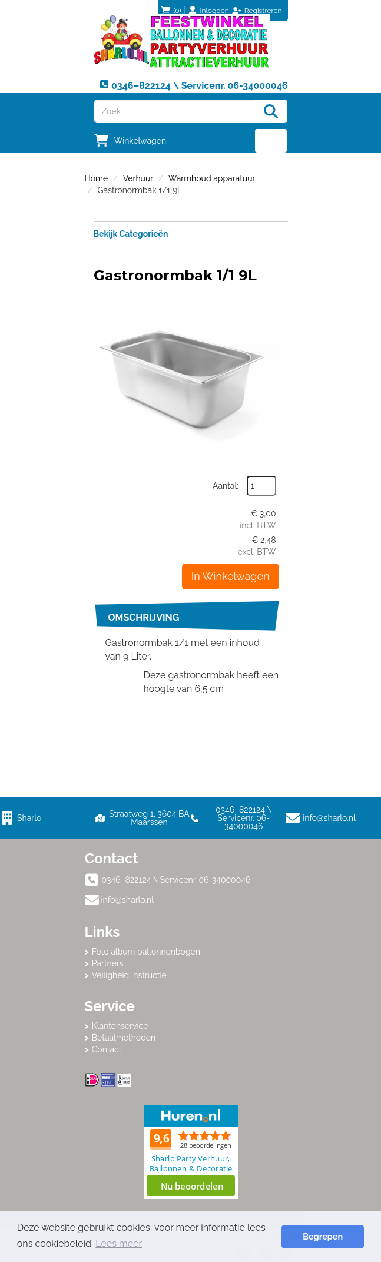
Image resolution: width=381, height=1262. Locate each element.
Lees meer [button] (118, 1243)
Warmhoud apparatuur (212, 178)
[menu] (271, 141)
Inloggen (214, 10)
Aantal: (225, 486)
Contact (107, 1049)
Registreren (263, 10)
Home (96, 178)
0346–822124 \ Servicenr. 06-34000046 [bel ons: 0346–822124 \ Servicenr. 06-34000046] (176, 880)
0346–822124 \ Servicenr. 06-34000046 (231, 818)
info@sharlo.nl (329, 818)
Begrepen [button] (323, 1236)
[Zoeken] (270, 111)
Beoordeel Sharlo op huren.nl (191, 1152)
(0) (171, 10)
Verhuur (138, 178)
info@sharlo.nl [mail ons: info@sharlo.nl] (127, 900)
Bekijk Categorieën (191, 233)
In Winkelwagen (230, 576)
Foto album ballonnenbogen (146, 951)
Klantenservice (120, 1026)
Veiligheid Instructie (129, 975)
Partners (108, 963)
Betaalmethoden (124, 1037)
